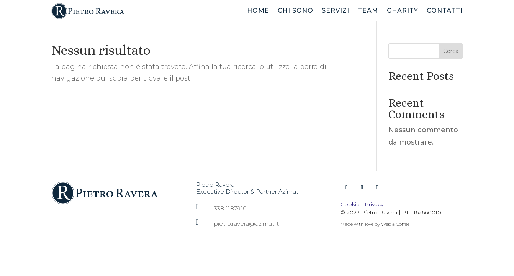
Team (368, 11)
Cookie (350, 204)
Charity (402, 11)
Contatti (445, 11)
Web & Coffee (395, 224)
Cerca (450, 51)
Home (258, 11)
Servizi (335, 11)
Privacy (374, 204)
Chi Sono (295, 11)
